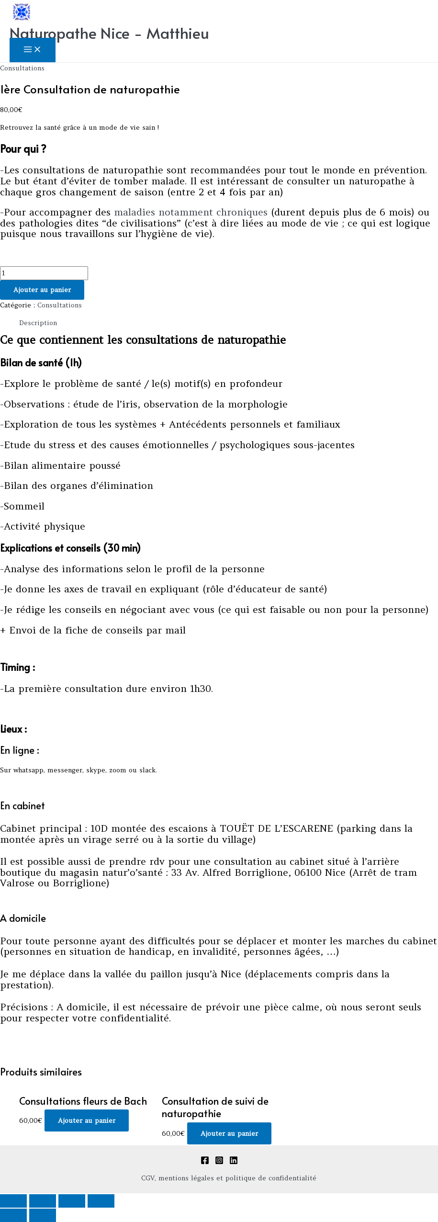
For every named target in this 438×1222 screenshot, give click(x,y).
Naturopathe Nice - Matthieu (109, 32)
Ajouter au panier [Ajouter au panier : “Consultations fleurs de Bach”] (86, 1120)
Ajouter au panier (42, 289)
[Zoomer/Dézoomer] (101, 1201)
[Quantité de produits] (44, 273)
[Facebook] (205, 1162)
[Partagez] (42, 1201)
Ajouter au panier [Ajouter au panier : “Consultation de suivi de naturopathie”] (229, 1133)
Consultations (22, 68)
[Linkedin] (233, 1162)
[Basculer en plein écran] (71, 1201)
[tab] (38, 322)
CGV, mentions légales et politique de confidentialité (228, 1178)
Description (38, 322)
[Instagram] (219, 1162)
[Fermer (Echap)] (13, 1201)
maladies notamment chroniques (192, 212)
